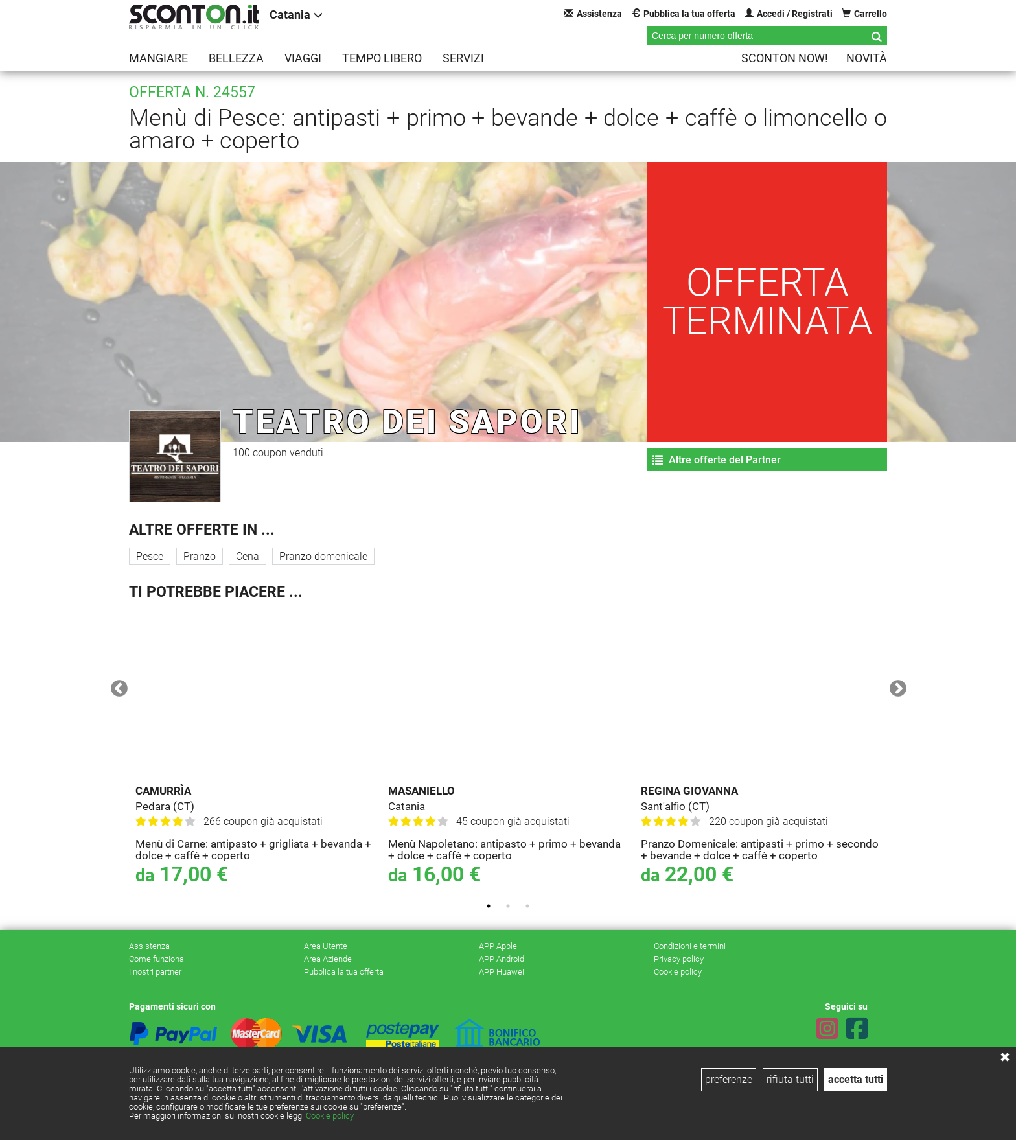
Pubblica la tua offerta (683, 13)
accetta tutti (855, 1079)
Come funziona (156, 959)
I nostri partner (155, 972)
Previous (116, 685)
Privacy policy (679, 959)
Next (894, 685)
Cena (247, 556)
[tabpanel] (255, 751)
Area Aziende (328, 959)
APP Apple (498, 946)
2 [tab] (508, 906)
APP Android (501, 959)
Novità (866, 58)
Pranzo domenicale (323, 556)
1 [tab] (488, 906)
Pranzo (199, 556)
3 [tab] (527, 906)
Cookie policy (330, 1116)
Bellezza (236, 58)
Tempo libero (382, 58)
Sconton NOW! (784, 58)
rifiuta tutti (790, 1079)
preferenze (728, 1079)
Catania (296, 14)
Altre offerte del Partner (716, 460)
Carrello (864, 13)
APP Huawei (501, 972)
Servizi (463, 58)
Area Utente (325, 946)
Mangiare (158, 58)
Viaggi (302, 58)
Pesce (149, 556)
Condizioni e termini (690, 946)
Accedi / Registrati (789, 13)
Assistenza (593, 13)
